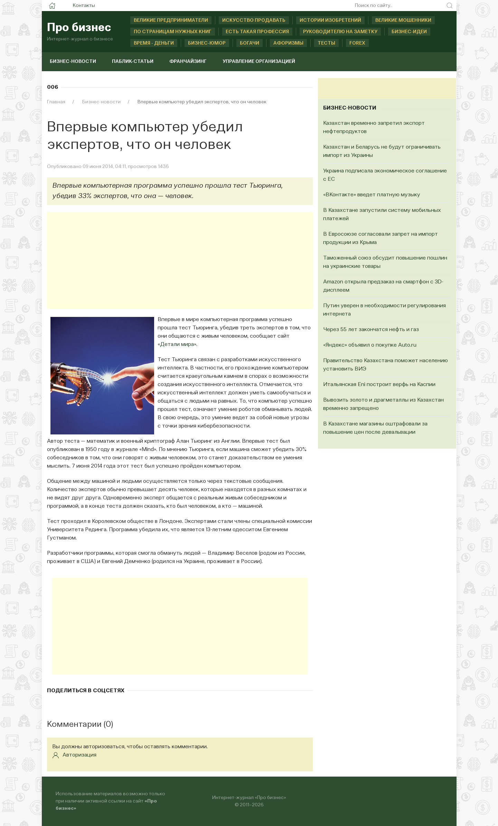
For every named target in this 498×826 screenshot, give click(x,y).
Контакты (84, 5)
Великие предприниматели (171, 20)
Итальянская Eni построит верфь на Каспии (379, 384)
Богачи (249, 43)
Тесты (326, 43)
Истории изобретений (330, 20)
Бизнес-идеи (409, 31)
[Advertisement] (180, 260)
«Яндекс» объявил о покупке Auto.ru (369, 345)
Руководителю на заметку (340, 31)
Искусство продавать (253, 20)
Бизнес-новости (73, 61)
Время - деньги (154, 43)
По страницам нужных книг (173, 31)
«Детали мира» (177, 344)
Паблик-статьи (132, 61)
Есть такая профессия (257, 31)
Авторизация (74, 755)
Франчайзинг (188, 61)
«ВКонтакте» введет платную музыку (371, 195)
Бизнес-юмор (207, 43)
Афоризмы (288, 43)
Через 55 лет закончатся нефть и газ (371, 329)
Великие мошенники (403, 20)
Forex (357, 43)
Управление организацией (259, 61)
